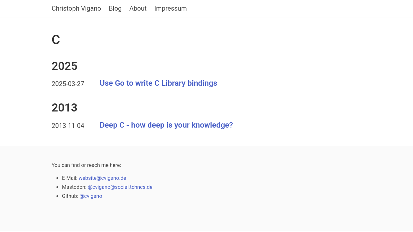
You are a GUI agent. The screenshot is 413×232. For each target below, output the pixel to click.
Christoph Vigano (76, 8)
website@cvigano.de (102, 178)
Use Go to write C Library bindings (158, 83)
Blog (115, 8)
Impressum (170, 8)
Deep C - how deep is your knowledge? (166, 125)
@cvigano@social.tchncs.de (120, 187)
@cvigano (90, 196)
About (137, 8)
